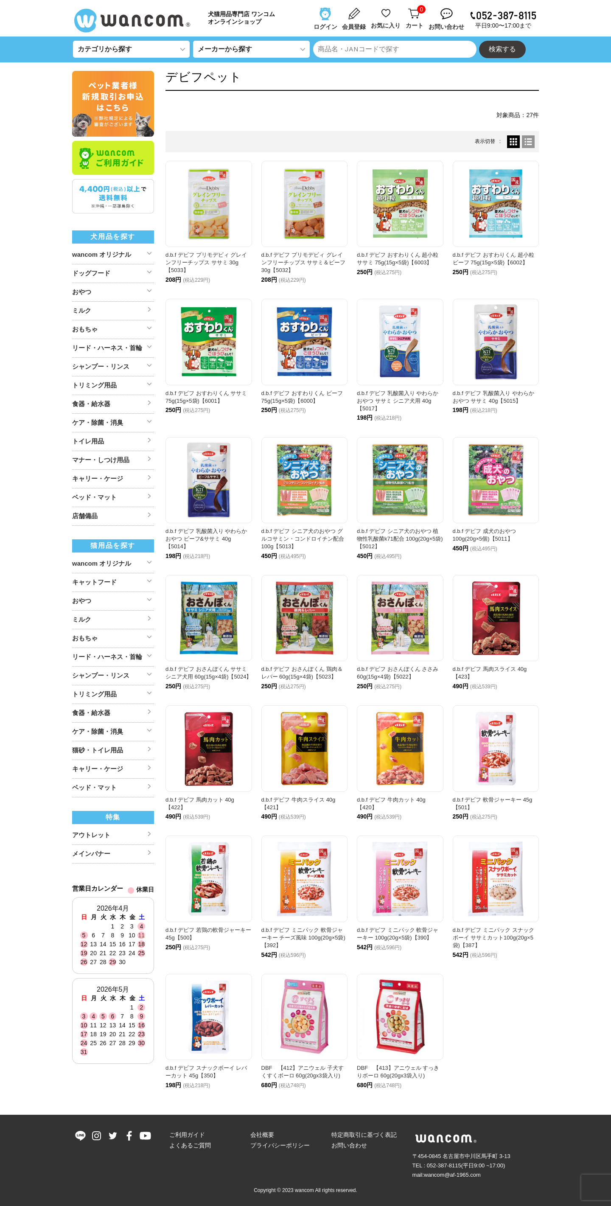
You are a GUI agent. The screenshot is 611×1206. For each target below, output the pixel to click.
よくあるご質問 (190, 1145)
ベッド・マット (94, 497)
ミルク (81, 310)
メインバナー (91, 853)
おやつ (81, 291)
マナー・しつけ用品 (100, 459)
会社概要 (262, 1134)
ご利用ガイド (187, 1134)
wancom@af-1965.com (452, 1175)
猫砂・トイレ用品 (97, 750)
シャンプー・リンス (100, 366)
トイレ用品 (88, 441)
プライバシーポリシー (280, 1145)
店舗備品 (85, 515)
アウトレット (91, 835)
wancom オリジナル (101, 254)
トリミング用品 (94, 385)
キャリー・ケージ (97, 478)
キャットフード (94, 582)
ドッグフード (91, 273)
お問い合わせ (349, 1145)
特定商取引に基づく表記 (364, 1134)
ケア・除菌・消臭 (97, 422)
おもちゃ (85, 329)
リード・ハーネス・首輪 (107, 347)
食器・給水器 (91, 403)
